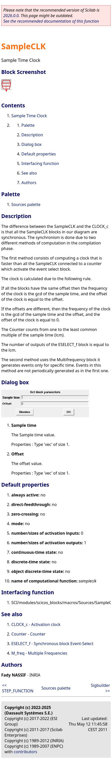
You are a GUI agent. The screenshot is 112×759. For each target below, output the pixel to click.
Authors (28, 182)
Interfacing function (40, 163)
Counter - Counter (28, 634)
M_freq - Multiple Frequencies (39, 653)
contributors (25, 751)
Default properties (38, 154)
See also (29, 173)
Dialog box (31, 144)
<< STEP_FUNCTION (17, 688)
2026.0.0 (11, 15)
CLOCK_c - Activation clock (35, 624)
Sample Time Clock (29, 115)
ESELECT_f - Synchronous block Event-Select (52, 643)
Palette (27, 125)
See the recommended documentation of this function (51, 21)
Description (32, 135)
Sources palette (26, 204)
